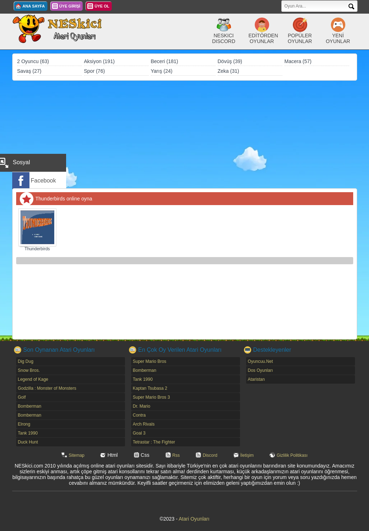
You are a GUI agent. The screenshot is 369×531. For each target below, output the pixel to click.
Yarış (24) (161, 71)
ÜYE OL (101, 6)
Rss (176, 455)
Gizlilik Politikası (292, 455)
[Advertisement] (184, 134)
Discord (210, 455)
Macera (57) (298, 61)
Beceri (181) (164, 61)
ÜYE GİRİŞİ (69, 6)
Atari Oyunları (194, 519)
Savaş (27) (29, 71)
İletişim (247, 455)
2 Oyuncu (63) (33, 61)
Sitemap (76, 455)
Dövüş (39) (230, 61)
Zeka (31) (228, 71)
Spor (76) (94, 71)
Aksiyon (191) (99, 61)
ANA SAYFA (34, 6)
